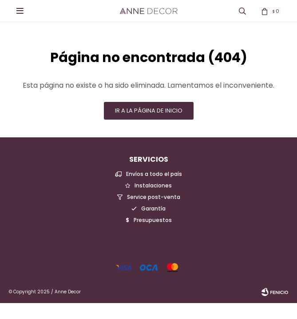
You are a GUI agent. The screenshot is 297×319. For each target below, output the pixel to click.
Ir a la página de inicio (148, 110)
